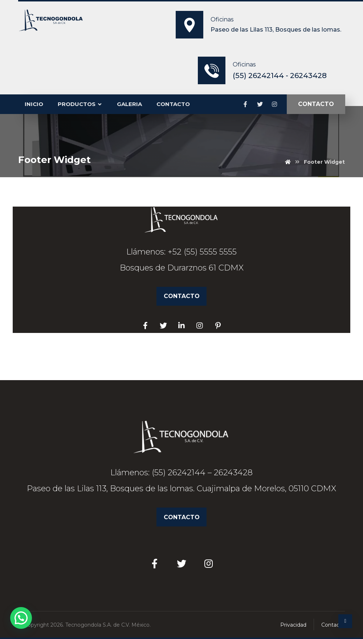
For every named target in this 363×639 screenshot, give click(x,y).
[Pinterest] (218, 325)
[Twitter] (260, 104)
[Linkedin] (181, 325)
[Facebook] (245, 104)
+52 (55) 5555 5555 (202, 252)
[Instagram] (274, 104)
